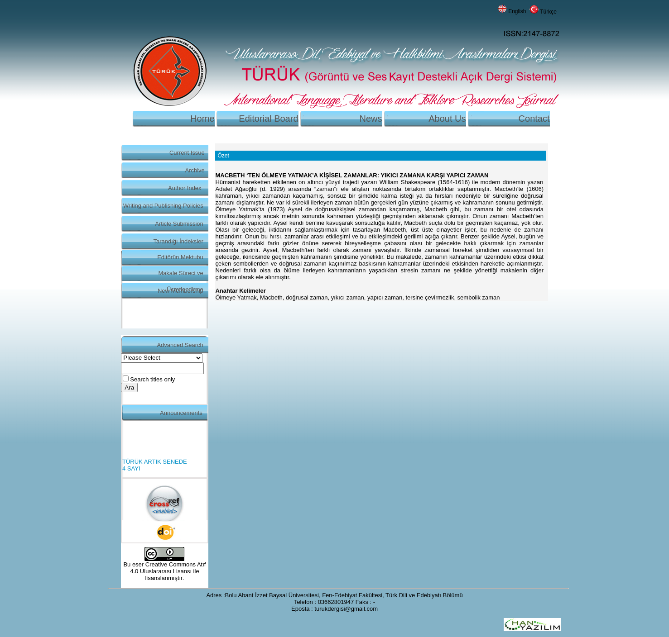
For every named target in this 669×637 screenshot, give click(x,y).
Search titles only (152, 379)
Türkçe (548, 12)
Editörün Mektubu (180, 257)
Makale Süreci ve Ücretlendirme (180, 275)
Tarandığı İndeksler (178, 241)
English (517, 11)
